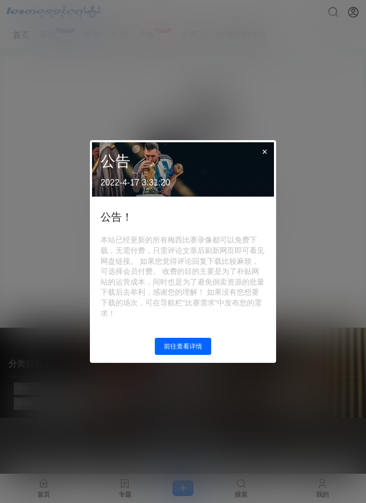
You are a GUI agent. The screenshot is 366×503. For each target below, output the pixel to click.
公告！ (116, 217)
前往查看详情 (183, 346)
